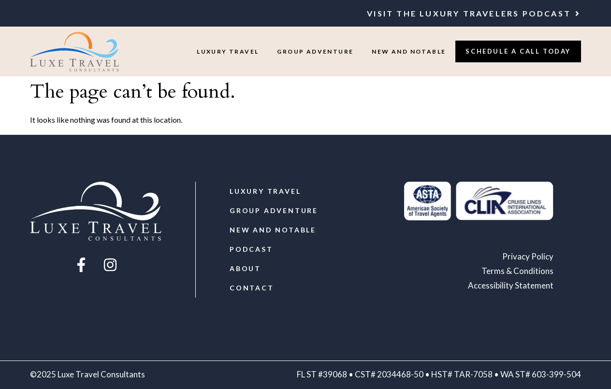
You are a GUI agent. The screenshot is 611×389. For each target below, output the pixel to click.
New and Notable (409, 51)
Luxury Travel (228, 51)
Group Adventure (315, 51)
